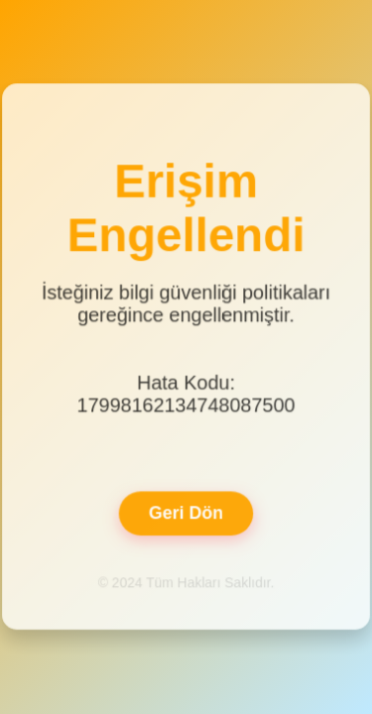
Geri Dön (185, 512)
